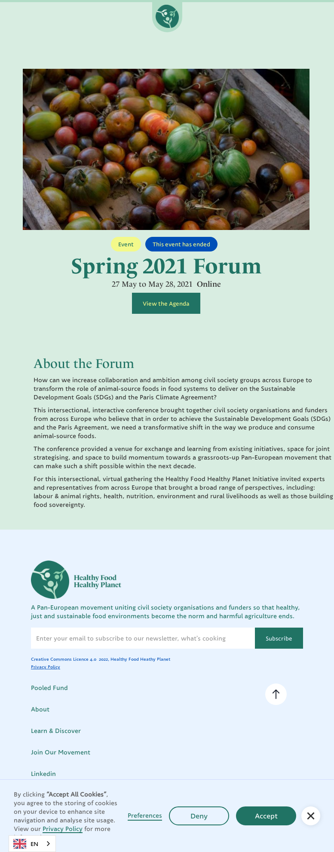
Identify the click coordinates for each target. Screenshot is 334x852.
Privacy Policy (63, 828)
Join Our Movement (60, 752)
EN (25, 844)
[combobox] (32, 843)
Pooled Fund (49, 687)
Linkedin (43, 773)
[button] (310, 815)
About (40, 709)
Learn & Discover (56, 730)
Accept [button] (266, 816)
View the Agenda (166, 303)
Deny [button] (199, 816)
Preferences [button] (145, 815)
